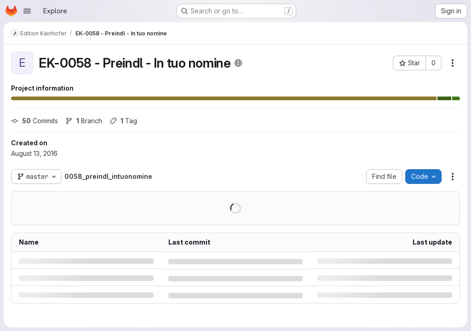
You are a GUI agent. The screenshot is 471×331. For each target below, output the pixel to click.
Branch (83, 121)
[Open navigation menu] (27, 11)
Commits (34, 121)
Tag (123, 121)
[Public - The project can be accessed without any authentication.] (238, 63)
